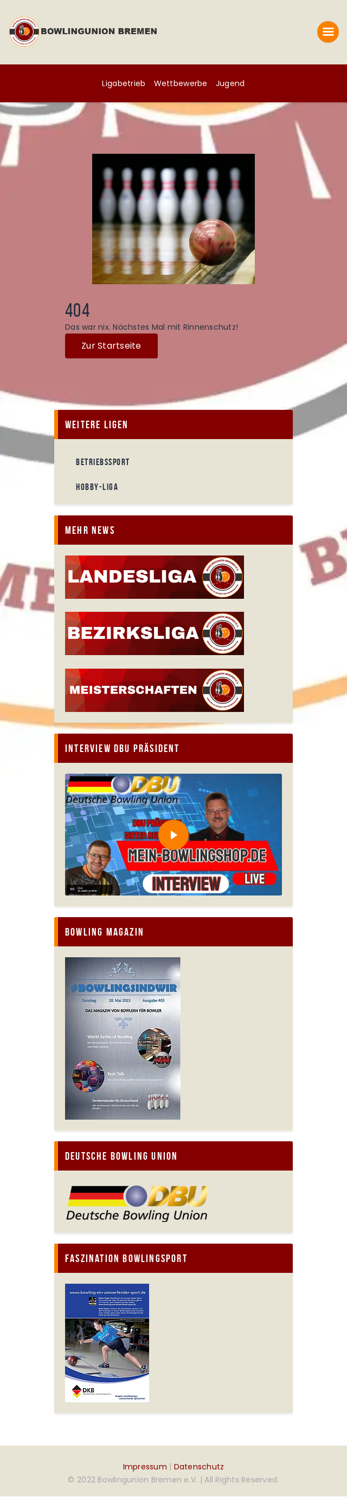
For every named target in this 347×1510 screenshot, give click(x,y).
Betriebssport (103, 462)
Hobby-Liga (97, 487)
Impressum (145, 1466)
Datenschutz (199, 1466)
